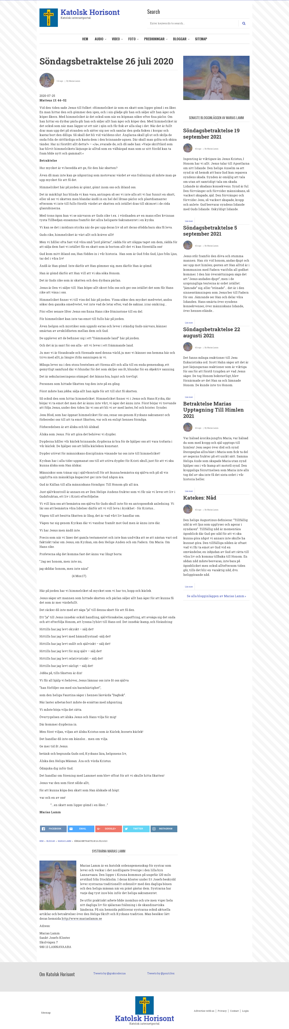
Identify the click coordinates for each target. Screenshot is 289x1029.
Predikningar (154, 38)
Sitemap (201, 38)
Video (116, 38)
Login (245, 1010)
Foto (132, 38)
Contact (234, 1010)
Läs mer (190, 221)
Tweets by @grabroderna (109, 973)
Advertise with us (204, 1010)
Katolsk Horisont (90, 12)
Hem (85, 38)
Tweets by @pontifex (161, 973)
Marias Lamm (64, 841)
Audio (99, 38)
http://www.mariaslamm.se (82, 918)
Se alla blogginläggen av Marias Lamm (215, 596)
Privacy (222, 1010)
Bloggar (180, 38)
